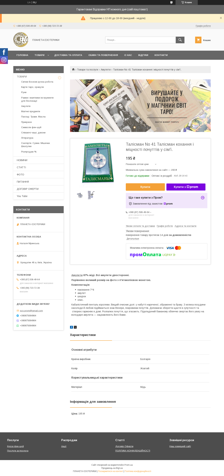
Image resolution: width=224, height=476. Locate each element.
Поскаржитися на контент (110, 471)
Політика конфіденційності (138, 471)
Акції (63, 446)
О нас (128, 55)
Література (27, 138)
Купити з (186, 187)
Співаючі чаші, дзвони (33, 132)
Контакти (161, 55)
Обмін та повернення (103, 55)
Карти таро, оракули (32, 87)
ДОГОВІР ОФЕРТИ (27, 189)
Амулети (106, 69)
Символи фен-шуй (31, 127)
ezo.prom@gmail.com (31, 310)
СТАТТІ (21, 167)
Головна (22, 55)
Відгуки (143, 55)
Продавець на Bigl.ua (112, 468)
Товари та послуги (87, 69)
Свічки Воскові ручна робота (37, 81)
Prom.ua (128, 465)
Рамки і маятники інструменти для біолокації (37, 99)
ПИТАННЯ (23, 181)
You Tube (22, 196)
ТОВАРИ (22, 76)
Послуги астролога (17, 450)
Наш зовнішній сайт (180, 446)
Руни (23, 92)
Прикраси (26, 122)
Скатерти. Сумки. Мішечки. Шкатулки (35, 145)
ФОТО (20, 174)
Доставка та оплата (68, 55)
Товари (39, 55)
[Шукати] (180, 40)
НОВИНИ (22, 160)
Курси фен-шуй (15, 446)
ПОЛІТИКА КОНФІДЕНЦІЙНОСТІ (132, 450)
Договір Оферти (124, 446)
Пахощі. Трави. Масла (33, 116)
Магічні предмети (30, 111)
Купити (145, 186)
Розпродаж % (29, 151)
